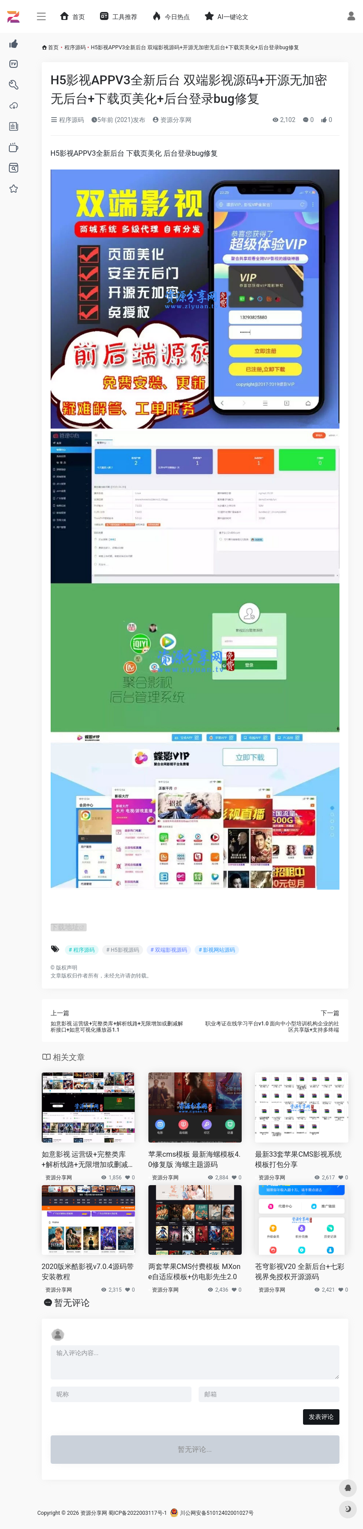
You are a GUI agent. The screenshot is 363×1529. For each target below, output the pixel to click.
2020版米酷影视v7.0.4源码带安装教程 (88, 1271)
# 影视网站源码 (217, 950)
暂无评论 (72, 1302)
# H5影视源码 (122, 950)
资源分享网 (171, 119)
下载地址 (65, 927)
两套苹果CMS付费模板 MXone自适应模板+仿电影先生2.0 (194, 1271)
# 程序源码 (82, 950)
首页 (53, 47)
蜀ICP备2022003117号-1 (137, 1513)
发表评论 (321, 1416)
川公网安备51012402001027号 (212, 1513)
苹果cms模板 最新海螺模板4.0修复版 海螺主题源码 (194, 1159)
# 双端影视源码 (169, 950)
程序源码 (75, 47)
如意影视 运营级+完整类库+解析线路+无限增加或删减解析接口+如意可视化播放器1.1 (86, 1160)
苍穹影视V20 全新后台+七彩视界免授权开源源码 (299, 1271)
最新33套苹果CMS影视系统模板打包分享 (298, 1159)
